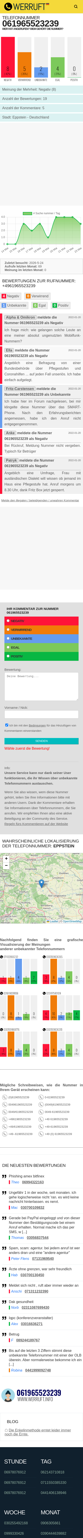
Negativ (15, 621)
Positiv (15, 656)
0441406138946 (53, 1493)
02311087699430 (35, 1307)
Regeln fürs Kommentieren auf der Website (36, 824)
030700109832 (32, 1207)
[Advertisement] (41, 164)
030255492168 (16, 1523)
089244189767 (28, 1340)
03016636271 (31, 1324)
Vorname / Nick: (41, 712)
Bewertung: (41, 684)
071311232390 (36, 1291)
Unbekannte (19, 638)
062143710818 (52, 1472)
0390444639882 (53, 1533)
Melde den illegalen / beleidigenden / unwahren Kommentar (40, 500)
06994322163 (33, 1182)
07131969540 (43, 1259)
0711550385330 (53, 1483)
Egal (13, 647)
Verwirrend (19, 630)
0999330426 (14, 1533)
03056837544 (37, 1238)
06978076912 (15, 1472)
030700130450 (32, 1275)
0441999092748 (38, 1370)
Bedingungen (37, 725)
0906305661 (50, 1523)
